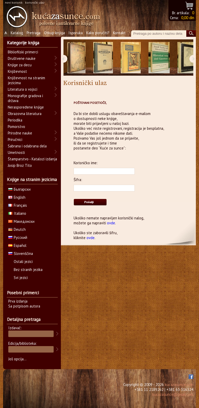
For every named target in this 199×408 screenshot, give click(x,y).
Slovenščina (20, 253)
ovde (111, 222)
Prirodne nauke (20, 133)
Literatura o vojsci (22, 89)
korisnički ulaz (35, 2)
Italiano (17, 213)
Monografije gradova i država (25, 98)
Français (17, 205)
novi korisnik (14, 2)
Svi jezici (21, 277)
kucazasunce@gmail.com (172, 394)
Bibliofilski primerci (23, 51)
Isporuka (75, 32)
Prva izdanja (17, 301)
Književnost (17, 71)
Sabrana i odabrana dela (27, 146)
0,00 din (187, 17)
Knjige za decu (20, 64)
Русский (17, 237)
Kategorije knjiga (23, 43)
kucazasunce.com (179, 384)
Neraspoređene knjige (26, 107)
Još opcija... (17, 358)
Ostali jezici (23, 261)
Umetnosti (16, 152)
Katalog (17, 32)
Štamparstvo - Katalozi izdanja (32, 158)
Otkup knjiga (54, 32)
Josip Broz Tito (20, 165)
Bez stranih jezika (28, 269)
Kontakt (119, 32)
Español (17, 245)
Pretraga (33, 32)
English (16, 197)
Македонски (21, 221)
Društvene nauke (21, 58)
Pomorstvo (16, 126)
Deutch (17, 229)
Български (19, 189)
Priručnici (15, 139)
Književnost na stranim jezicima (26, 80)
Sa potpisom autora (24, 306)
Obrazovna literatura (24, 113)
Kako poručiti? (97, 32)
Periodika (15, 120)
